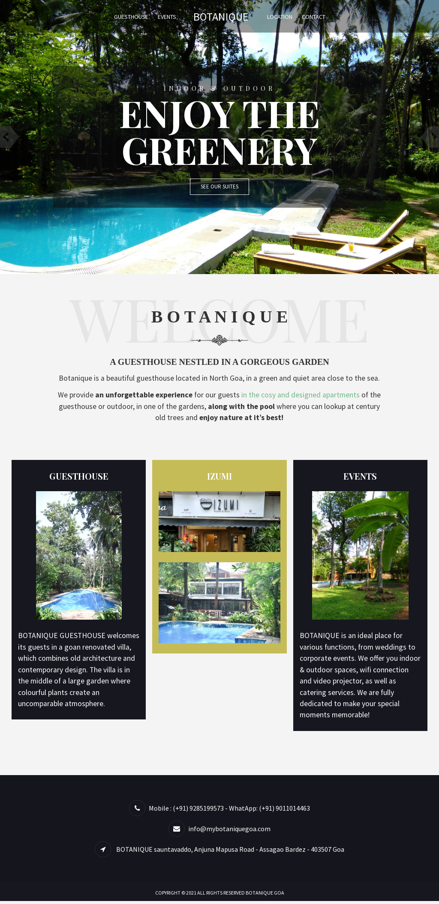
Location (279, 17)
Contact (313, 17)
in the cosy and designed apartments (308, 395)
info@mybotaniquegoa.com (229, 831)
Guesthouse (131, 17)
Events (167, 17)
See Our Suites (219, 186)
